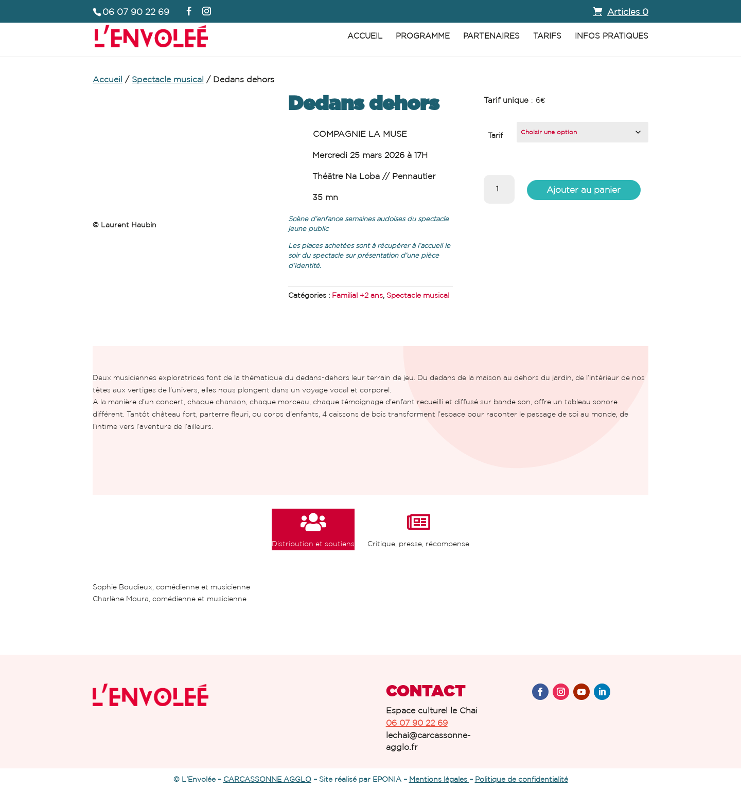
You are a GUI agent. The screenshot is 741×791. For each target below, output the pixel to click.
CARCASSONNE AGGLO (267, 779)
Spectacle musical (168, 79)
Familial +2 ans (357, 295)
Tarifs (547, 36)
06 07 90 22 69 (417, 722)
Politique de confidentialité (521, 779)
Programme (423, 36)
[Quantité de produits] (499, 189)
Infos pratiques (611, 36)
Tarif (495, 135)
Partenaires (491, 36)
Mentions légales (439, 779)
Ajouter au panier (583, 189)
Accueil (364, 36)
